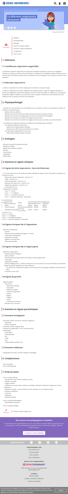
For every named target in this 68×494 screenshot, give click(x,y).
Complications (17, 51)
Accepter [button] (61, 490)
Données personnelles (34, 481)
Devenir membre (34, 452)
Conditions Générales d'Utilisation (34, 478)
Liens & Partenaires (34, 457)
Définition (16, 38)
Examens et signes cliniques (21, 46)
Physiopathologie (18, 40)
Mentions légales (34, 476)
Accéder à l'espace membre (34, 433)
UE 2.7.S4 (17, 10)
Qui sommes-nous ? (34, 449)
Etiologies (16, 43)
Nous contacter (34, 455)
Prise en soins (17, 54)
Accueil (5, 10)
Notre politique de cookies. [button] (26, 492)
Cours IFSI (11, 10)
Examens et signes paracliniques (22, 48)
